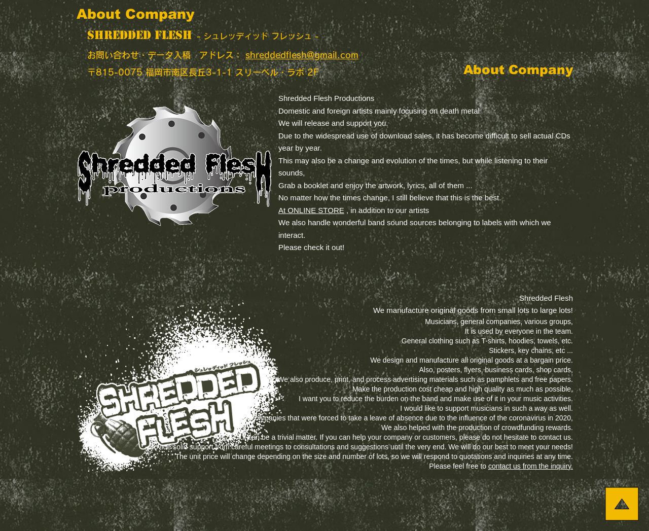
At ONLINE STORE (311, 210)
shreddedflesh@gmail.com (301, 55)
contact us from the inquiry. (530, 466)
